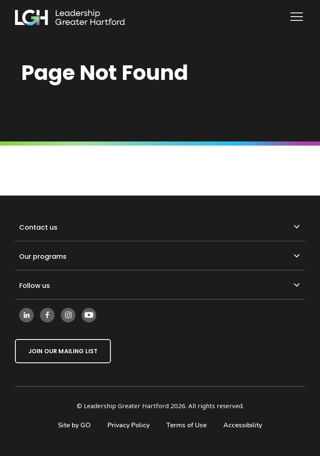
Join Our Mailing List (63, 351)
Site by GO (74, 425)
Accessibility (242, 425)
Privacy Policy (129, 425)
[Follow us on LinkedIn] (26, 314)
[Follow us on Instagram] (68, 314)
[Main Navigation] (297, 18)
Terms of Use (186, 425)
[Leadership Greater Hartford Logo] (70, 17)
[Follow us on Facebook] (47, 314)
